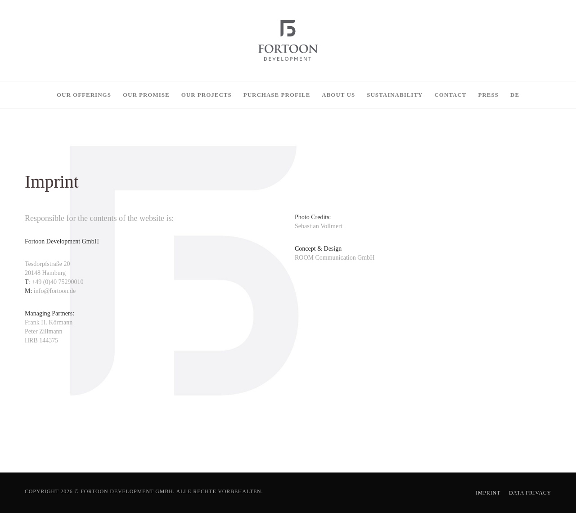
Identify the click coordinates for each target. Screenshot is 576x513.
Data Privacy (530, 493)
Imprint (488, 493)
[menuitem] (514, 94)
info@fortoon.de (54, 291)
